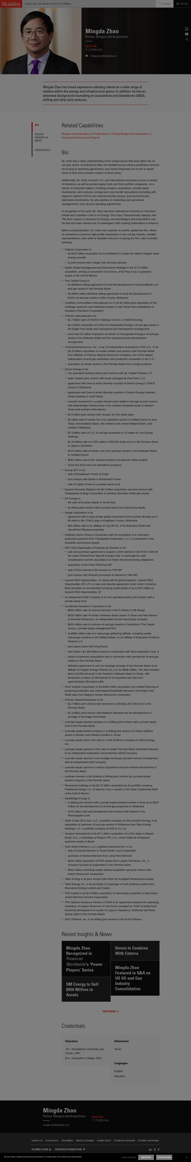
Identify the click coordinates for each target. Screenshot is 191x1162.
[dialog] (95, 1157)
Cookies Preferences (129, 1157)
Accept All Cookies (164, 1157)
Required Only (146, 1157)
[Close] (186, 1157)
